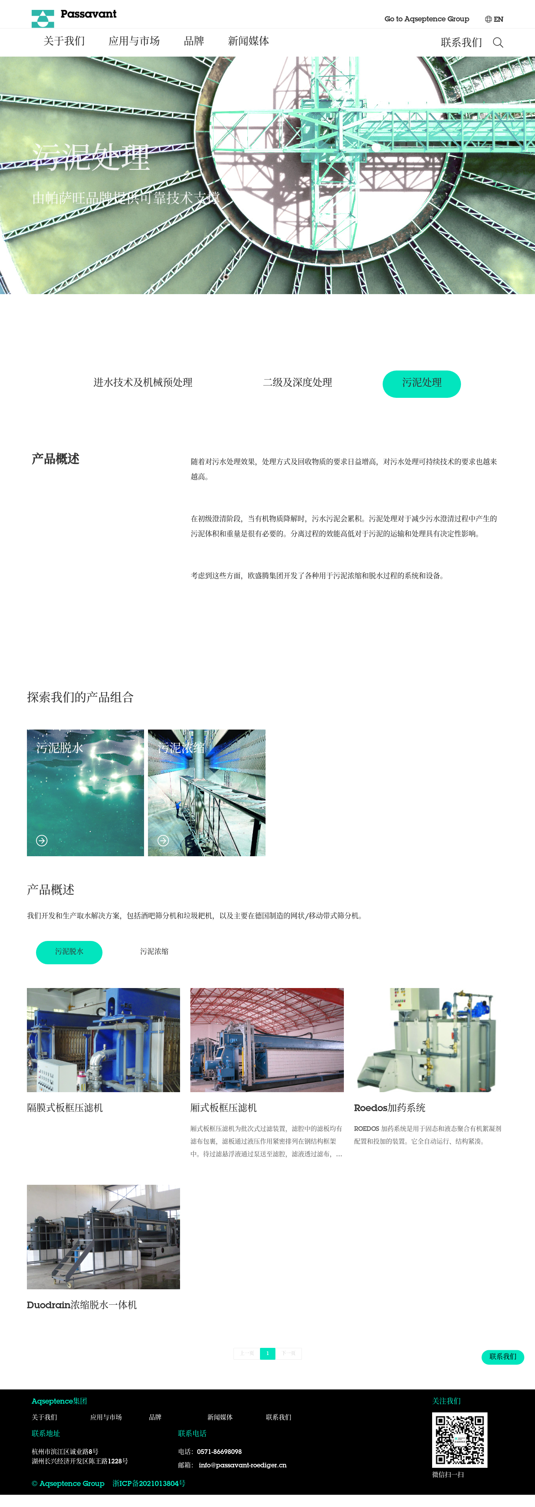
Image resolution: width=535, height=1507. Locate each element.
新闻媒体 (248, 54)
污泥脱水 (85, 807)
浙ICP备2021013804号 (149, 1496)
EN (494, 20)
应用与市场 (134, 54)
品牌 (194, 54)
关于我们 (64, 54)
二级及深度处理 (298, 396)
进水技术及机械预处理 (139, 396)
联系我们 (461, 55)
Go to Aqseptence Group (427, 19)
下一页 (288, 1366)
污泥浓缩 (206, 807)
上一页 (247, 1366)
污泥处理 (426, 396)
